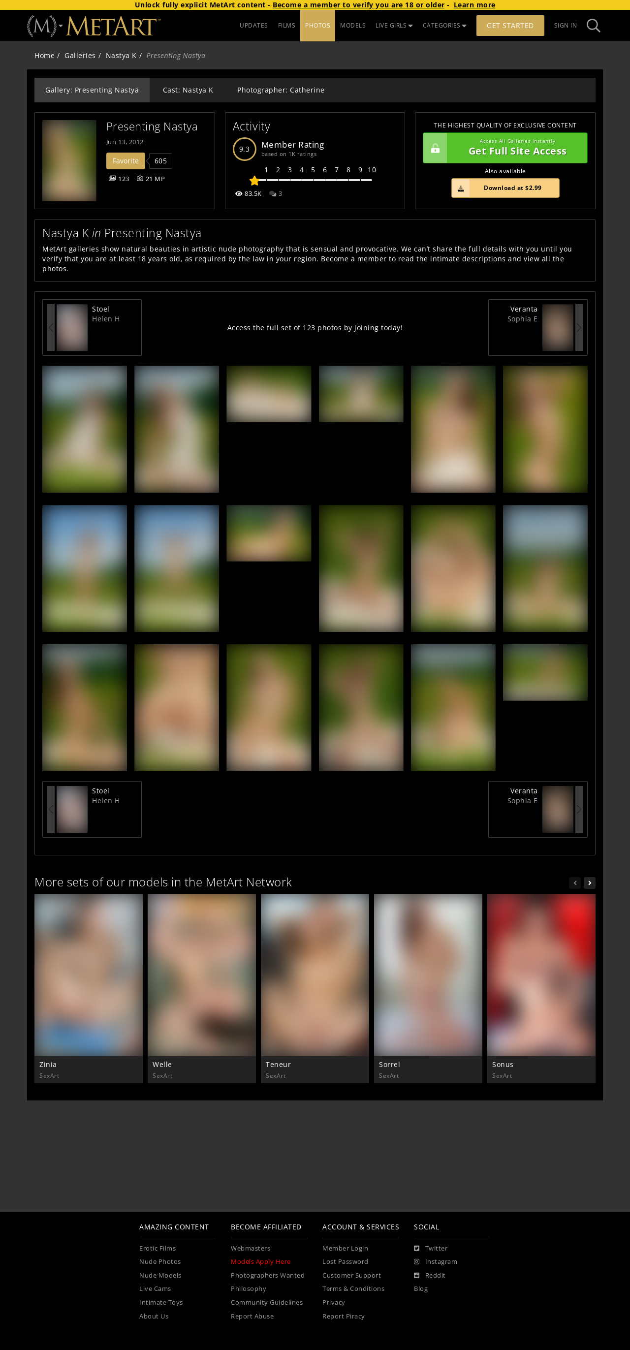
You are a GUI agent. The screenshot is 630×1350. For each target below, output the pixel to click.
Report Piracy (343, 1316)
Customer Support (351, 1275)
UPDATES (254, 25)
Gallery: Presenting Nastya (92, 89)
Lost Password (345, 1261)
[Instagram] (435, 1261)
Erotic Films (157, 1248)
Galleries (80, 55)
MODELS (353, 25)
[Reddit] (430, 1275)
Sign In (565, 25)
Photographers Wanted (268, 1275)
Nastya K (121, 55)
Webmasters (250, 1248)
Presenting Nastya (152, 126)
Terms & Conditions (353, 1289)
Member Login (345, 1248)
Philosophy (248, 1289)
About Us (153, 1316)
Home (44, 55)
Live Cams (155, 1289)
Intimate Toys (161, 1302)
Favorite (126, 160)
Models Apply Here (261, 1261)
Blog (421, 1289)
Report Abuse (252, 1316)
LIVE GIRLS (394, 25)
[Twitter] (430, 1248)
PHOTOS (317, 25)
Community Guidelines (267, 1302)
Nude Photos (160, 1261)
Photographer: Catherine (281, 89)
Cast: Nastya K (188, 89)
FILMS (287, 25)
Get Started (510, 25)
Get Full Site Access (502, 148)
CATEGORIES (445, 25)
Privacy (334, 1302)
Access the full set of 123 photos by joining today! (315, 327)
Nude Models (160, 1275)
